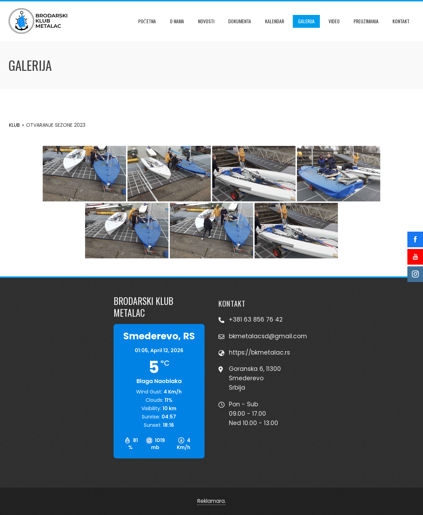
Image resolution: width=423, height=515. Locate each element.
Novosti (206, 21)
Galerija (306, 21)
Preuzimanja (366, 21)
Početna (147, 21)
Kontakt (400, 21)
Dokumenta (239, 21)
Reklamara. (211, 501)
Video (334, 21)
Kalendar (274, 21)
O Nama (177, 21)
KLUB (14, 125)
